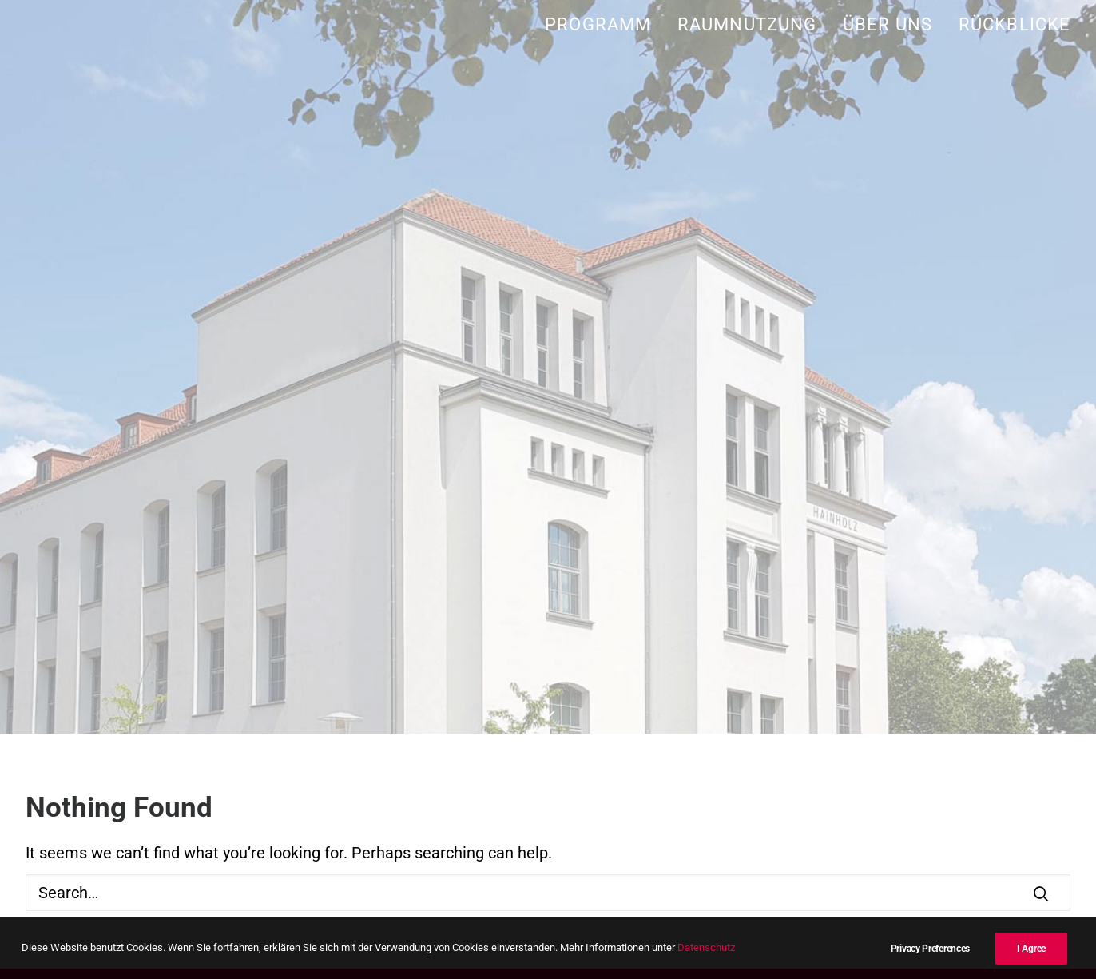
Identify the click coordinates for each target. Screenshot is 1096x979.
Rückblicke (1014, 24)
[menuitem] (603, 24)
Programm (598, 24)
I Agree (1031, 948)
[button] (1041, 893)
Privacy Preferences (930, 948)
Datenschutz (706, 947)
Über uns (887, 24)
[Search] (548, 892)
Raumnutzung (746, 24)
